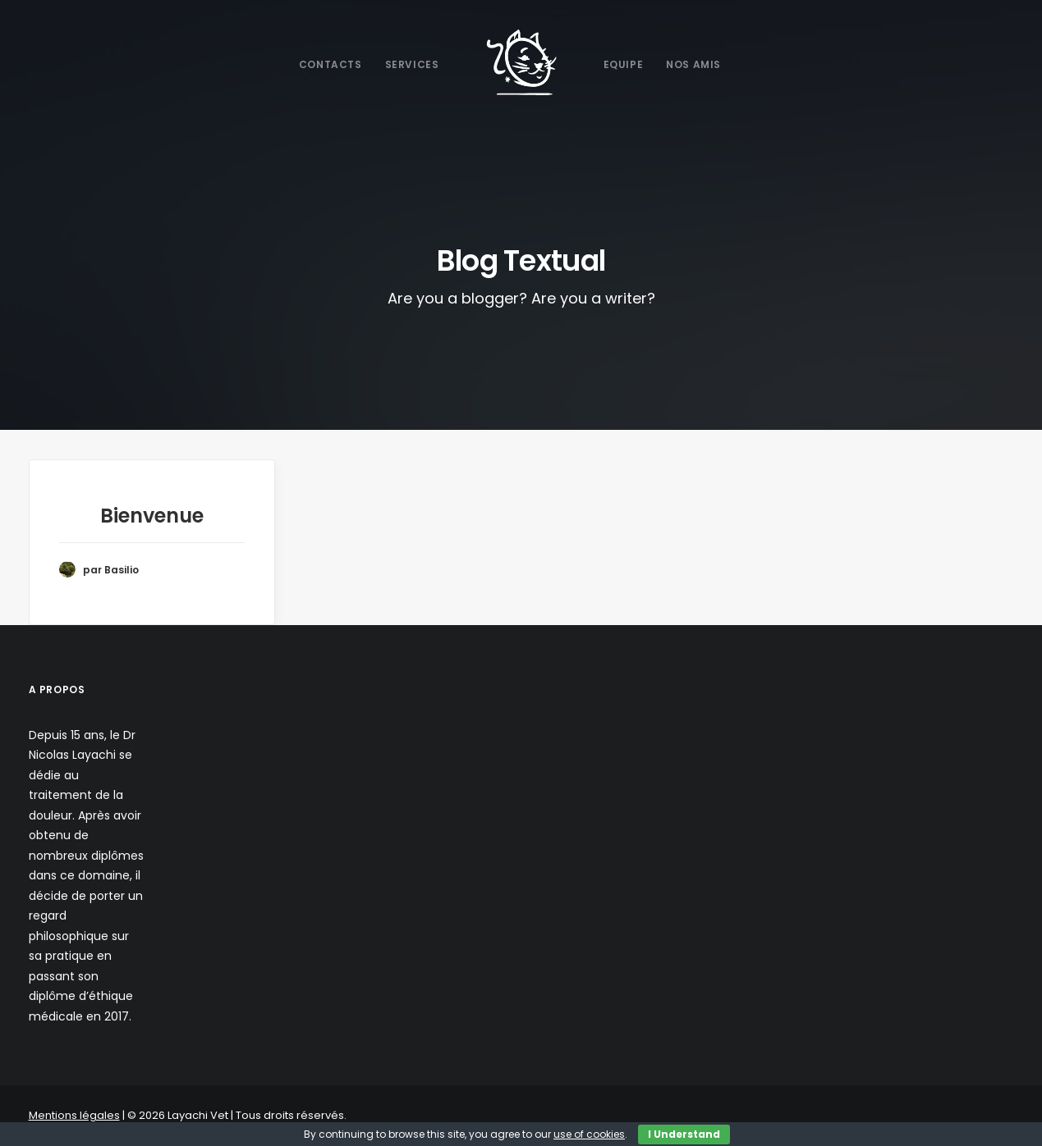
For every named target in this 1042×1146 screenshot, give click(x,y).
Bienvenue (152, 515)
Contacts (330, 64)
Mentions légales (74, 1115)
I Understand (684, 1134)
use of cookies (589, 1134)
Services (412, 64)
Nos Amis (693, 64)
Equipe (624, 64)
